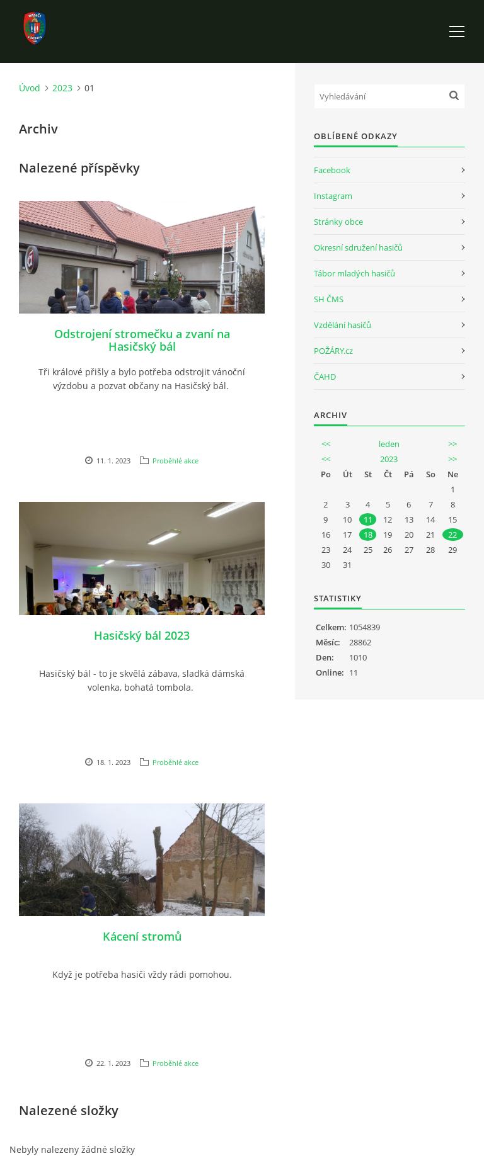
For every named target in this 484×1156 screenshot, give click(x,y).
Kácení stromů (142, 936)
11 (368, 519)
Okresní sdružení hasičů (358, 247)
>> (452, 444)
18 (368, 534)
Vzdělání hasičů (342, 325)
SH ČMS (328, 299)
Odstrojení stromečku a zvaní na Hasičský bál (142, 340)
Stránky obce (338, 221)
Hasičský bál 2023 (142, 635)
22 (452, 534)
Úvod (29, 88)
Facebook (332, 170)
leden (389, 444)
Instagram (333, 195)
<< (325, 444)
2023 (62, 88)
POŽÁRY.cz (333, 350)
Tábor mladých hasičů (354, 273)
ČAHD (325, 376)
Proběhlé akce (176, 460)
